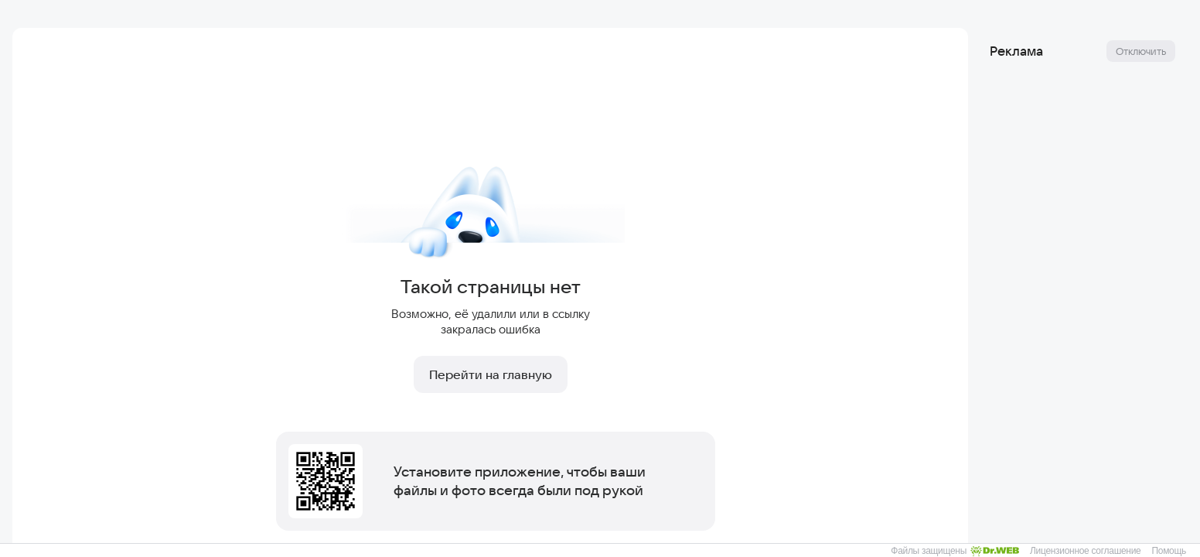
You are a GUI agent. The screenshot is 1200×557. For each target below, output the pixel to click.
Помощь (1168, 550)
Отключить (1141, 51)
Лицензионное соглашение (1085, 550)
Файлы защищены (955, 550)
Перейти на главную (490, 374)
